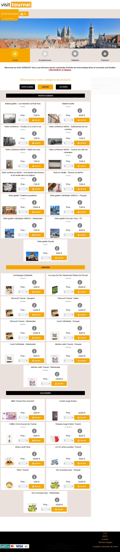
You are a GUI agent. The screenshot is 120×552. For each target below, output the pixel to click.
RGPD (105, 536)
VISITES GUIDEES (27, 87)
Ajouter (38, 120)
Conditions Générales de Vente (105, 546)
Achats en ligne (9, 14)
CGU (105, 533)
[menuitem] (9, 13)
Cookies (105, 539)
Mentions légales (105, 542)
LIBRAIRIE (45, 87)
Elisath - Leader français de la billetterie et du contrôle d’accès (60, 545)
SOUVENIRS (63, 87)
